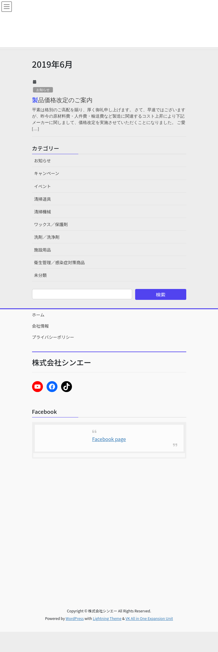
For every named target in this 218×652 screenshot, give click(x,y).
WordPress (75, 618)
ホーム (38, 315)
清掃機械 (42, 212)
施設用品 (42, 250)
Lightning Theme (107, 618)
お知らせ (43, 90)
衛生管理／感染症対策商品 (59, 262)
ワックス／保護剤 (51, 224)
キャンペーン (46, 173)
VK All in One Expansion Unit (149, 618)
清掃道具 (42, 199)
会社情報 (40, 326)
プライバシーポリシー (53, 337)
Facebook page (109, 439)
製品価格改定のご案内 (62, 100)
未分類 (40, 275)
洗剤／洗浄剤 (47, 237)
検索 (160, 294)
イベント (42, 186)
